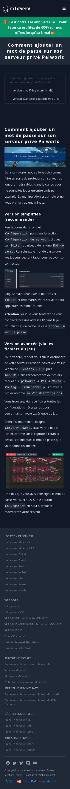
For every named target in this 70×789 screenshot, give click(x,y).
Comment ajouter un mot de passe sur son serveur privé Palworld (32, 80)
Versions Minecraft (15, 670)
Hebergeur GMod (15, 554)
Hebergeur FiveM (15, 560)
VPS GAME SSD (13, 630)
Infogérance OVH (15, 612)
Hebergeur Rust (14, 566)
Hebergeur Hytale (15, 590)
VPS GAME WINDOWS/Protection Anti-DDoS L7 (32, 624)
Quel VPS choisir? (15, 636)
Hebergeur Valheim (16, 572)
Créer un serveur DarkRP (19, 750)
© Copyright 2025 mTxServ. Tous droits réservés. (29, 770)
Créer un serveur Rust (17, 726)
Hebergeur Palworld (16, 584)
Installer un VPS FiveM (18, 648)
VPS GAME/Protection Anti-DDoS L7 (26, 618)
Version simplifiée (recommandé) (33, 90)
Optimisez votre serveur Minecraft (25, 682)
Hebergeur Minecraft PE (19, 548)
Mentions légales (13, 775)
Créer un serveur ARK (17, 720)
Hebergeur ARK (13, 578)
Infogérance (11, 606)
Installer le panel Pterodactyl (21, 642)
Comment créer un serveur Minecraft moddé (31, 694)
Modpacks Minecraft (16, 676)
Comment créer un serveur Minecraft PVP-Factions (30, 702)
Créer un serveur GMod (18, 744)
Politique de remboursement (40, 775)
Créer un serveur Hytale (19, 732)
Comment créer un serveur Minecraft (27, 664)
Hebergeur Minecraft (17, 542)
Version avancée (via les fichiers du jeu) (36, 98)
